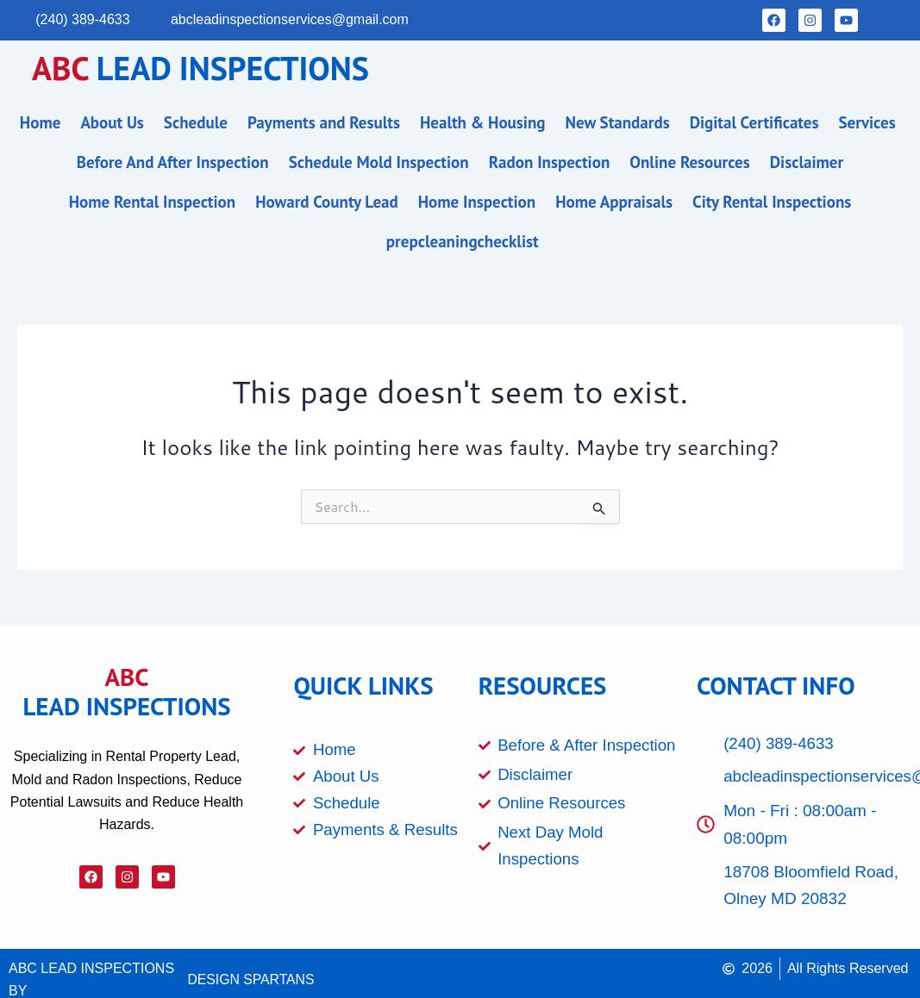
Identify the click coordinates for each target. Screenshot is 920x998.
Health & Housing (483, 122)
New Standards (618, 122)
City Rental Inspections (771, 201)
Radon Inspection (549, 162)
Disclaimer (806, 162)
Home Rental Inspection (152, 201)
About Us (111, 122)
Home (40, 122)
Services (867, 122)
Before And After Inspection (173, 162)
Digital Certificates (754, 122)
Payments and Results (323, 122)
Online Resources (689, 162)
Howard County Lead (326, 201)
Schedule (196, 122)
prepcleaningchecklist (462, 241)
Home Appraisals (614, 201)
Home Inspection (476, 201)
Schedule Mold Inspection (379, 162)
